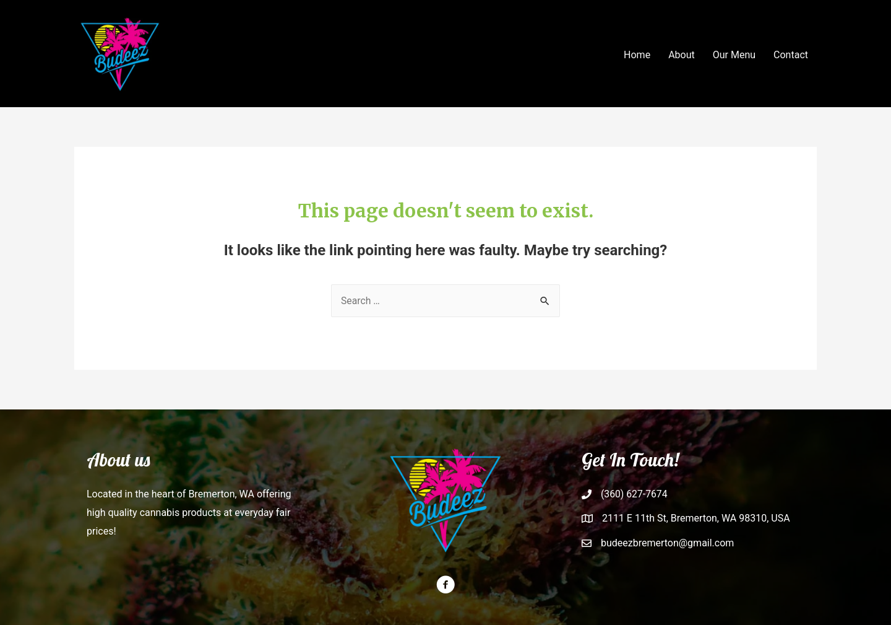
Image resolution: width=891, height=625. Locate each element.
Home (637, 55)
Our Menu (734, 55)
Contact (790, 55)
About (681, 55)
